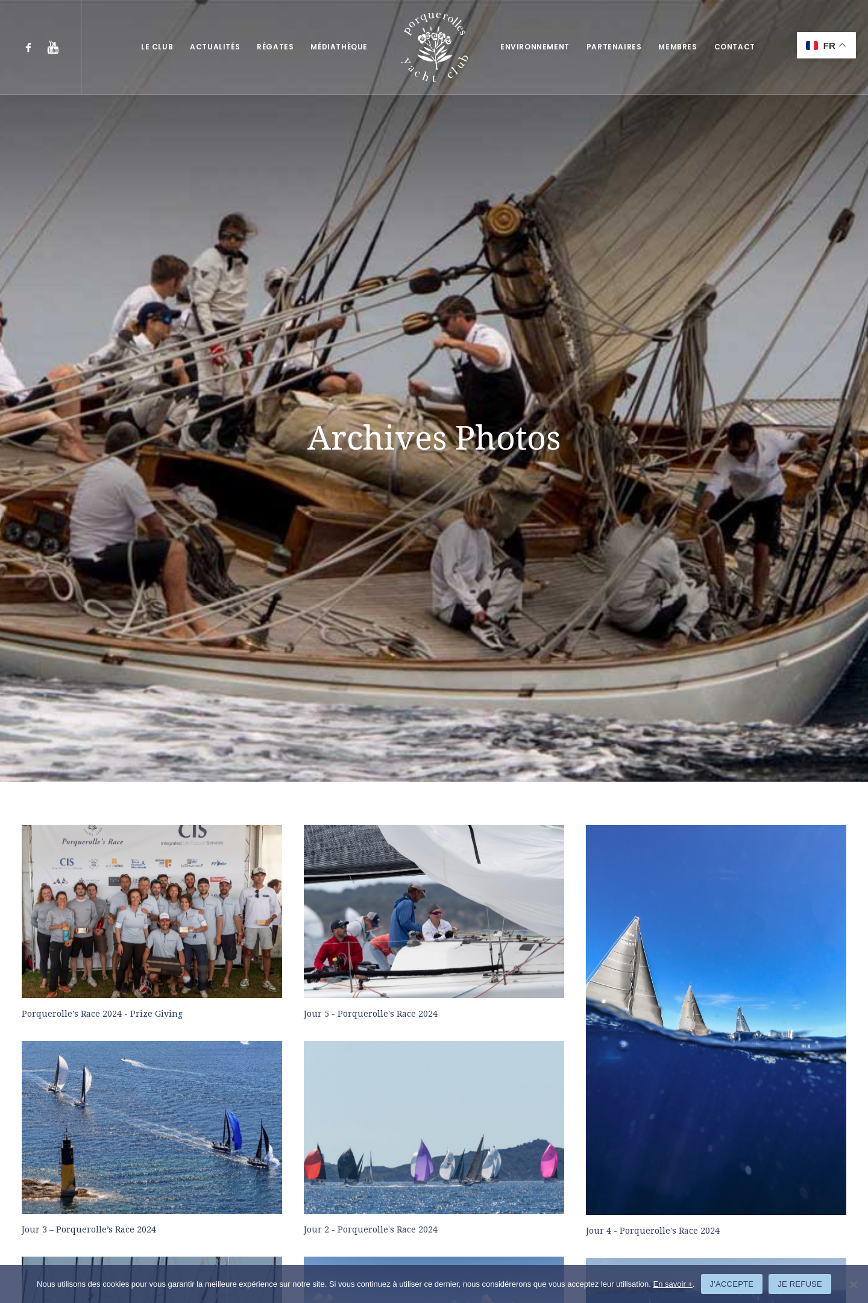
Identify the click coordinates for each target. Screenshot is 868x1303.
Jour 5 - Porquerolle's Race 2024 (371, 552)
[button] (31, 47)
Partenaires (614, 47)
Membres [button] (677, 47)
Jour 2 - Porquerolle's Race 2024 (371, 768)
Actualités (215, 47)
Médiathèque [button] (339, 47)
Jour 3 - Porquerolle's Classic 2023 (375, 983)
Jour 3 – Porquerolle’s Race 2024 (89, 768)
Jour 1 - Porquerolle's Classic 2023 (93, 1199)
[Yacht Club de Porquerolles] (434, 47)
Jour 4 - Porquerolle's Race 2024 (653, 769)
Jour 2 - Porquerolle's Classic (647, 985)
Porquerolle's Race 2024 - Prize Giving (102, 552)
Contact (734, 47)
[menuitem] (31, 47)
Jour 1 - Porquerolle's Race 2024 (89, 983)
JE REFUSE (800, 1284)
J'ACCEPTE (732, 1284)
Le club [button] (157, 47)
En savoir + (673, 1284)
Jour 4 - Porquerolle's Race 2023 (371, 1199)
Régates (275, 47)
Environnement (535, 47)
